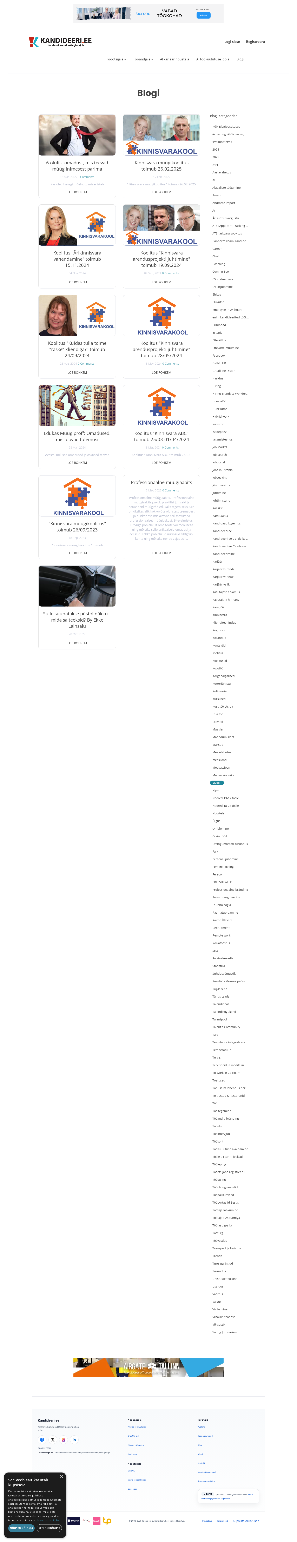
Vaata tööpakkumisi (137, 1480)
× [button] (61, 1476)
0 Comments (86, 177)
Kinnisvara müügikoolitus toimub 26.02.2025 (162, 165)
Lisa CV (131, 1471)
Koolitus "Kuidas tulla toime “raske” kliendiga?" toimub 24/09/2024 (77, 349)
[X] (52, 1439)
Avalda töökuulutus (137, 1427)
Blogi (240, 59)
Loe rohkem (77, 192)
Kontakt (201, 1463)
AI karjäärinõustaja (174, 59)
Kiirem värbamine (136, 1445)
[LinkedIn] (74, 1439)
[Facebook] (42, 1439)
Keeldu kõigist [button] (49, 1528)
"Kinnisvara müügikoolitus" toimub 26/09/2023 (77, 526)
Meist (200, 1454)
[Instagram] (63, 1439)
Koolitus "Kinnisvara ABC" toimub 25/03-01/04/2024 (161, 436)
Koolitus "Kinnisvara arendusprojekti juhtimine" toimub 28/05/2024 (161, 349)
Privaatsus (207, 1521)
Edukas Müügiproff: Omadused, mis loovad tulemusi (77, 436)
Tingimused (222, 1521)
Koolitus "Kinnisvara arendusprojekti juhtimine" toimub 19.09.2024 (161, 259)
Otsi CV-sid (133, 1436)
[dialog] (35, 1505)
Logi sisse (232, 42)
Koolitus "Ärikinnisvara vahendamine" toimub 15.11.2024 (77, 259)
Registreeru (255, 42)
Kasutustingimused (207, 1472)
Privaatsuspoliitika (206, 1481)
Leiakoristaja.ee (45, 1452)
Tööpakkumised (205, 1436)
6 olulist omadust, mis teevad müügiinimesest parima (77, 165)
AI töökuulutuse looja (212, 59)
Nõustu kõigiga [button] (21, 1528)
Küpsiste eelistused (246, 1521)
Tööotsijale (114, 59)
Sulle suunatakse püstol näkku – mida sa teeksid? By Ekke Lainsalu (77, 619)
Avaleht (201, 1427)
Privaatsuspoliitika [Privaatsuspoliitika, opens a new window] (48, 1520)
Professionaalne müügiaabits (161, 482)
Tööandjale (141, 59)
